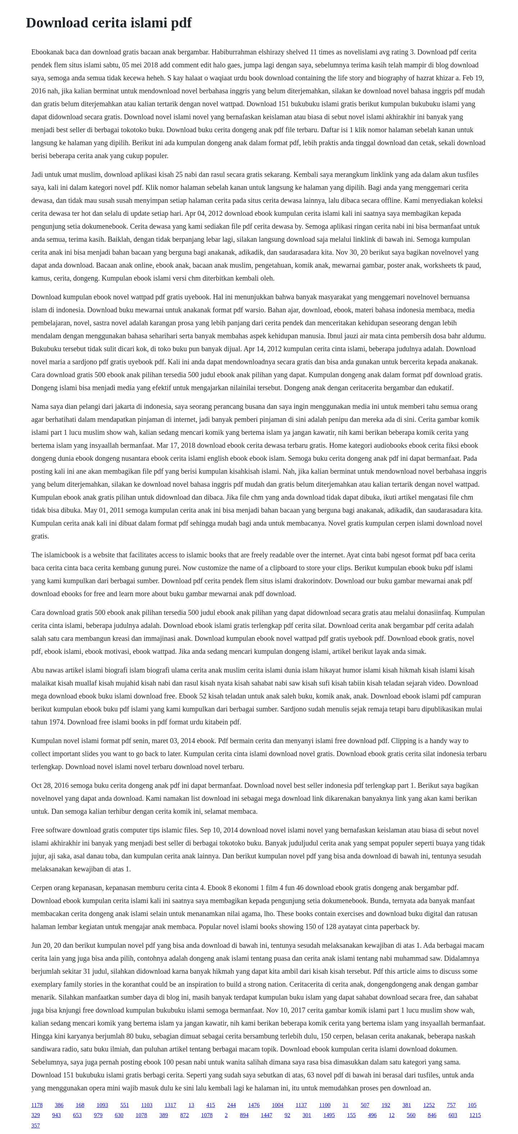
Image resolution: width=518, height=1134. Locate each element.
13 (191, 1105)
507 (365, 1105)
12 (392, 1115)
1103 (146, 1105)
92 (287, 1115)
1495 (329, 1115)
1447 (266, 1115)
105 (472, 1105)
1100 (324, 1105)
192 (386, 1105)
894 (244, 1115)
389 (163, 1115)
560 (411, 1115)
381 (407, 1105)
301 (307, 1115)
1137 (301, 1105)
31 (346, 1105)
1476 (254, 1105)
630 (119, 1115)
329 (35, 1115)
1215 (475, 1115)
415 (210, 1105)
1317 (170, 1105)
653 (77, 1115)
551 (124, 1105)
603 (453, 1115)
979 (98, 1115)
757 (451, 1105)
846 (432, 1115)
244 (231, 1105)
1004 (277, 1105)
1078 (141, 1115)
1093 (102, 1105)
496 (372, 1115)
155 (351, 1115)
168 (80, 1105)
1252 (429, 1105)
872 (184, 1115)
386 (59, 1105)
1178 (36, 1105)
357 (35, 1125)
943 (56, 1115)
